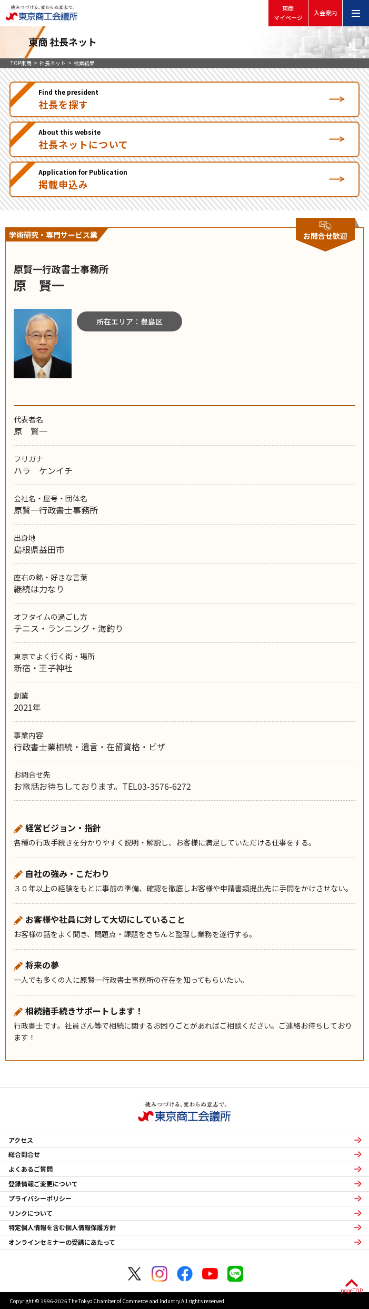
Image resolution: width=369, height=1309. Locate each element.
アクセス (20, 1140)
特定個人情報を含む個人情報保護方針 (62, 1227)
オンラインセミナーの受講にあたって (61, 1242)
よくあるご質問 (30, 1169)
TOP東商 (21, 63)
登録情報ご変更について (43, 1184)
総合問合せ (24, 1154)
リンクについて (30, 1213)
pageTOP (352, 1291)
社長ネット (52, 63)
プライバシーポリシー (40, 1198)
